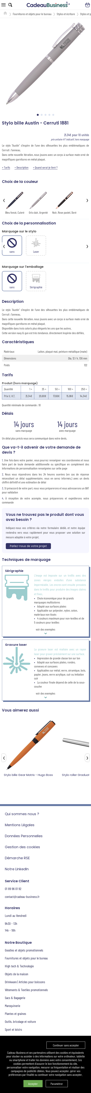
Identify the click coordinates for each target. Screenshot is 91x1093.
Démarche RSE (17, 858)
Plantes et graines (15, 1013)
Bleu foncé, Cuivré (14, 202)
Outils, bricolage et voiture (20, 1021)
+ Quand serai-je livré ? (45, 167)
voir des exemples (45, 631)
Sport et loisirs (13, 1029)
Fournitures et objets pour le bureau (32, 14)
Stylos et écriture (66, 14)
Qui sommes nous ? (22, 813)
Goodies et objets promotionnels (24, 950)
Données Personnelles (24, 836)
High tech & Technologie (19, 966)
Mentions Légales (19, 825)
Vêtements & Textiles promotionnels (26, 990)
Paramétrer (57, 1083)
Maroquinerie (12, 1005)
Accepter (33, 1083)
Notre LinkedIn (17, 869)
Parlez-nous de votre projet (28, 546)
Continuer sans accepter (66, 1045)
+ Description (21, 167)
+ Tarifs (6, 167)
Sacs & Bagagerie (15, 998)
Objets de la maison (16, 974)
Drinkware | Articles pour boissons (25, 982)
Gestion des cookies (22, 847)
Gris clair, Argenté (38, 202)
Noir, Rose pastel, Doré (64, 202)
